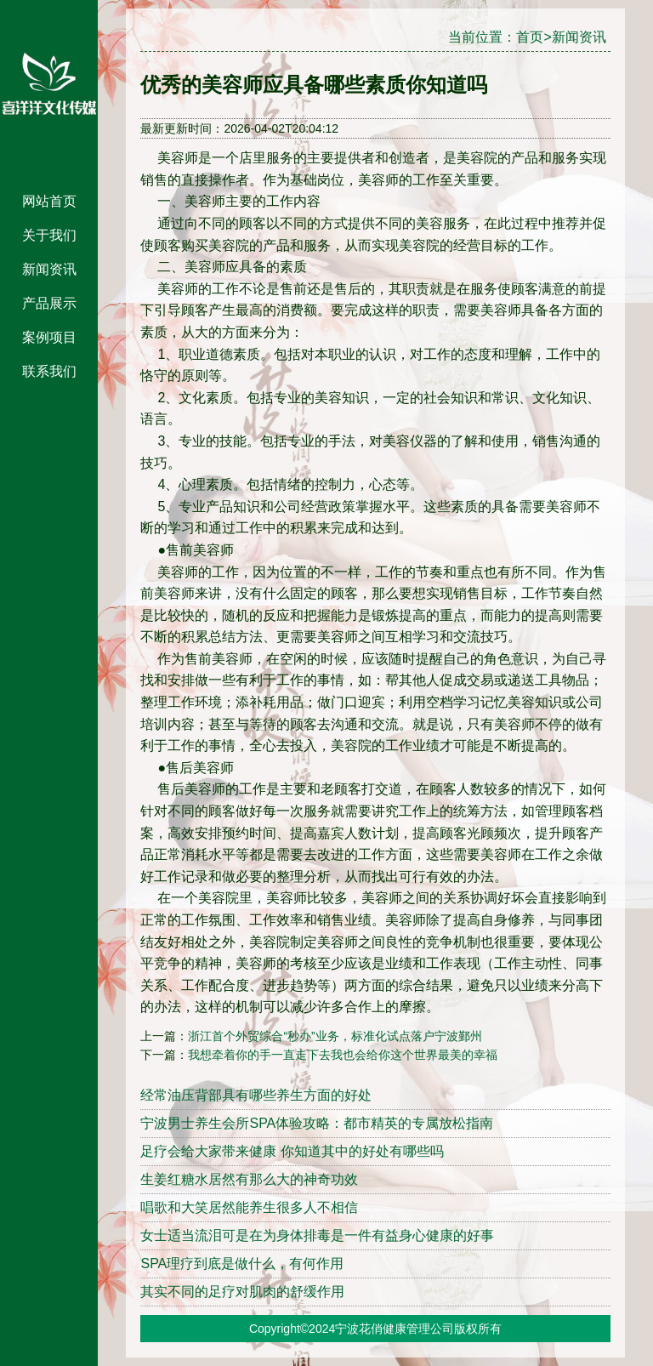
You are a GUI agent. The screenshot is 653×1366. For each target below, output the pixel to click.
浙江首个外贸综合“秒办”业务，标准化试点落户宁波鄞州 (334, 1036)
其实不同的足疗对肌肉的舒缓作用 (242, 1291)
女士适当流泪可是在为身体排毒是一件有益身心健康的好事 (317, 1235)
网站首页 (49, 201)
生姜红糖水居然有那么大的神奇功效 (249, 1179)
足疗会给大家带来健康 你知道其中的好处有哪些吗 (291, 1151)
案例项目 (49, 337)
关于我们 (49, 235)
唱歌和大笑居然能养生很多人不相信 (249, 1207)
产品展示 (49, 303)
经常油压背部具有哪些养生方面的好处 (256, 1095)
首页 (529, 37)
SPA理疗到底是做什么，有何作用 (242, 1263)
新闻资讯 (49, 269)
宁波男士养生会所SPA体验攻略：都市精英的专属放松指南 (316, 1123)
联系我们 (49, 371)
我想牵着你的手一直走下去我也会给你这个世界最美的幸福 (342, 1054)
